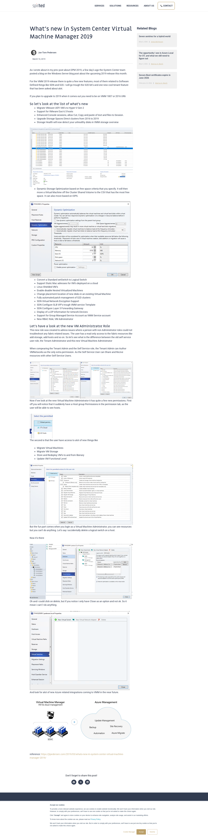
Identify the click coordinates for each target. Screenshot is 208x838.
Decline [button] (152, 832)
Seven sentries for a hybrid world (154, 36)
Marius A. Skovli (157, 64)
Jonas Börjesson (157, 42)
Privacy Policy (95, 819)
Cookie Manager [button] (129, 832)
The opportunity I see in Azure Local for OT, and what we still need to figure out (156, 56)
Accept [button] (141, 832)
